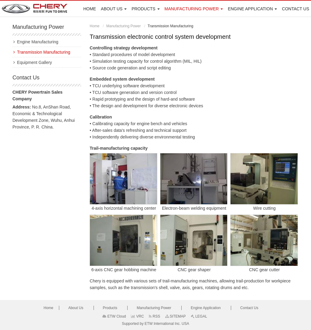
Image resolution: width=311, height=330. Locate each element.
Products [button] (145, 8)
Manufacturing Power (123, 26)
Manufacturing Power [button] (193, 8)
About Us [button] (114, 8)
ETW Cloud (114, 316)
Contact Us (295, 8)
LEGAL (199, 316)
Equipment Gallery (34, 62)
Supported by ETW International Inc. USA (155, 324)
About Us (76, 308)
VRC (137, 316)
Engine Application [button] (252, 8)
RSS (154, 316)
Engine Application (206, 308)
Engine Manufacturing (37, 41)
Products (110, 308)
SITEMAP (175, 316)
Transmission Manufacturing (43, 52)
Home (89, 8)
